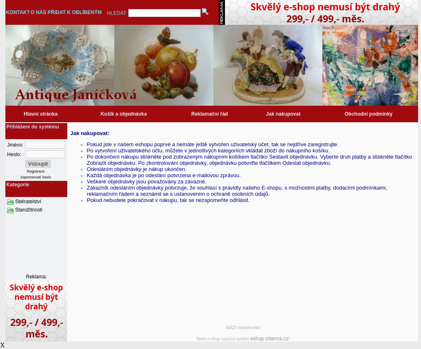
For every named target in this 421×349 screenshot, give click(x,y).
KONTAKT (18, 12)
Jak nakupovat (283, 114)
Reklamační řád (209, 114)
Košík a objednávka (124, 114)
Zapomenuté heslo (35, 177)
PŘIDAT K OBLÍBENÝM (74, 12)
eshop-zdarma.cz (270, 339)
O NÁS (38, 12)
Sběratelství (28, 201)
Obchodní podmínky (369, 114)
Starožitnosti (29, 210)
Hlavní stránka (40, 114)
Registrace (36, 171)
